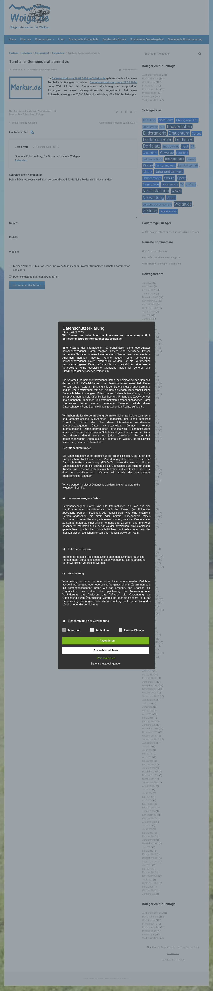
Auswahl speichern (106, 650)
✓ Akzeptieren (106, 640)
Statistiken (99, 630)
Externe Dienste (131, 630)
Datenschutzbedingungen (106, 663)
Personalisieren (106, 658)
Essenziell (71, 630)
